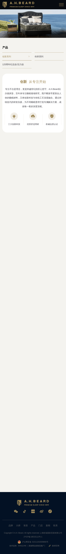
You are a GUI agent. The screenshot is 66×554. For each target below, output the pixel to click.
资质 (25, 525)
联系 (55, 525)
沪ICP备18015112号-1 (33, 537)
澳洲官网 (54, 546)
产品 (33, 525)
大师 (18, 525)
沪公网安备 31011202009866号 (33, 541)
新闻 (48, 525)
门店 (40, 525)
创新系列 (15, 57)
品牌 (11, 525)
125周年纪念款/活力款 (15, 65)
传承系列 (48, 57)
